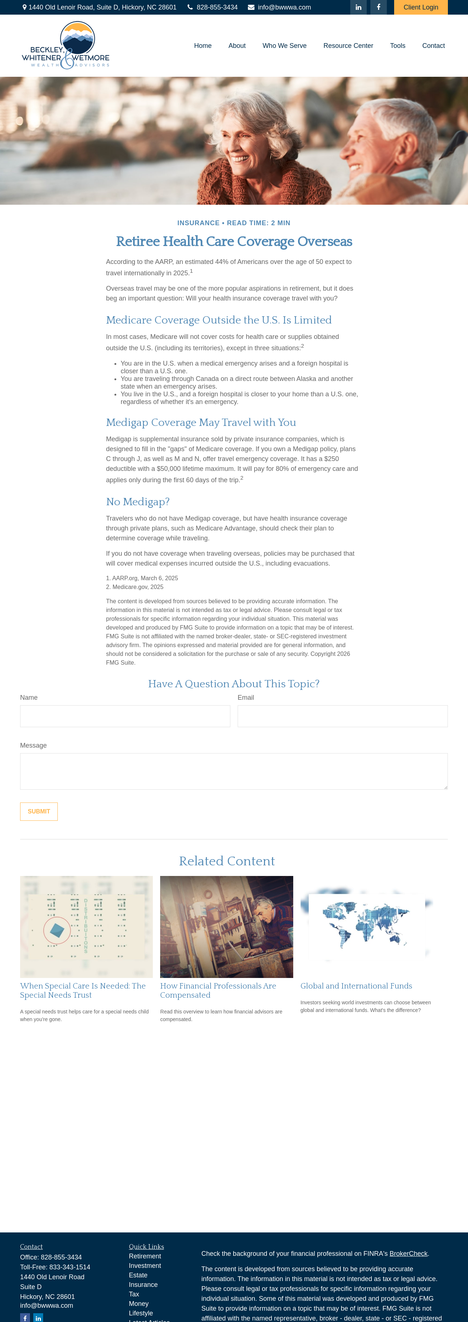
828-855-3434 (212, 7)
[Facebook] (378, 7)
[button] (203, 46)
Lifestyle (141, 1313)
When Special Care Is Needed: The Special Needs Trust (83, 991)
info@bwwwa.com (279, 7)
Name (29, 697)
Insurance (143, 1284)
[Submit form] (39, 811)
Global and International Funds (356, 986)
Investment (145, 1265)
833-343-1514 (69, 1267)
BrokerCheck (409, 1253)
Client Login (421, 7)
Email (246, 697)
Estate (138, 1275)
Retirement (145, 1256)
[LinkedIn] (358, 7)
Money (139, 1303)
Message (33, 745)
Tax (134, 1294)
